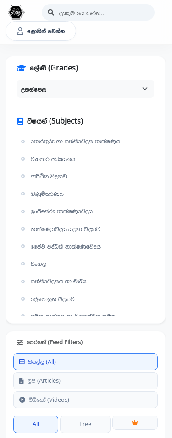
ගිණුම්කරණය (41, 193)
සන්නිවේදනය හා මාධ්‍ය (53, 281)
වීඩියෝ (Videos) (44, 399)
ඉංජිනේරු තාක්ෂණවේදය (56, 211)
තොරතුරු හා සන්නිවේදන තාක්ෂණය (69, 141)
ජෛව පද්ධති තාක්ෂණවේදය (60, 246)
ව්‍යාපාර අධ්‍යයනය (47, 159)
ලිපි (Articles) (40, 380)
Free (85, 424)
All (36, 424)
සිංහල (32, 264)
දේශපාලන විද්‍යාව (47, 299)
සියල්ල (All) (37, 361)
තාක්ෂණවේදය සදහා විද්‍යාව (59, 229)
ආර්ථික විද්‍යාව (43, 176)
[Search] (98, 12)
